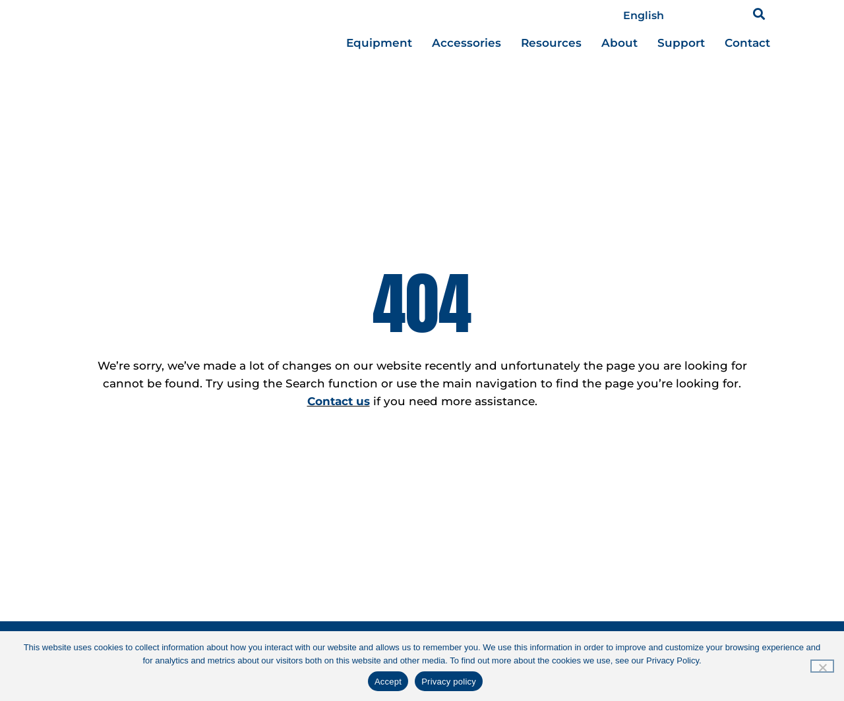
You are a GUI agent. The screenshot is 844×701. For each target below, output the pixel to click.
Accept (388, 682)
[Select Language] (669, 16)
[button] (759, 13)
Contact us (338, 401)
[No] (822, 666)
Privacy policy (448, 682)
